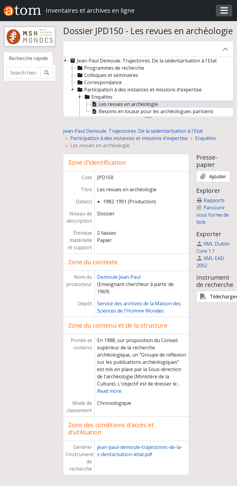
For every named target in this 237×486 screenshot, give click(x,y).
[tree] (148, 87)
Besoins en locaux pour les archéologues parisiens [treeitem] (152, 111)
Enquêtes (205, 138)
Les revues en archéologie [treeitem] (124, 104)
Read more (109, 391)
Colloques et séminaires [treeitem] (107, 75)
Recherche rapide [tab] (28, 58)
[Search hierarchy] (23, 72)
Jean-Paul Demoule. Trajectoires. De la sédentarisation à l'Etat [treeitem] (143, 60)
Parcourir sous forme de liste (212, 214)
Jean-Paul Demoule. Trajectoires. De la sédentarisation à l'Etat (133, 131)
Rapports (210, 200)
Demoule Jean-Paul (119, 277)
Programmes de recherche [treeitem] (110, 67)
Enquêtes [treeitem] (98, 96)
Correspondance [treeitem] (99, 82)
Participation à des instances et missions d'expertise (129, 138)
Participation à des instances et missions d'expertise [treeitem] (139, 89)
